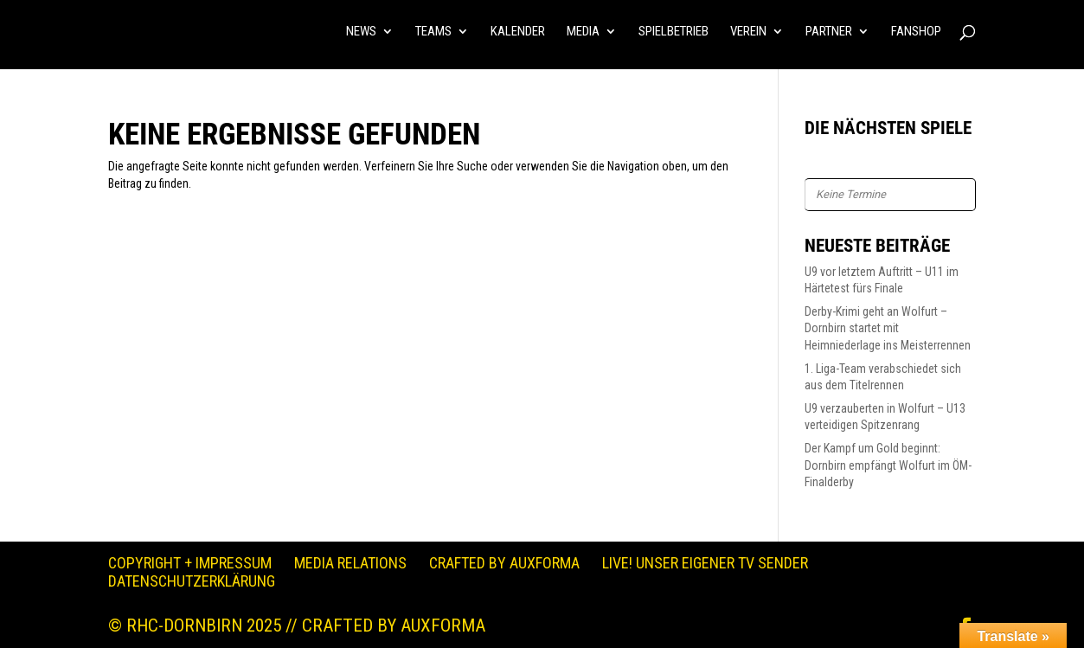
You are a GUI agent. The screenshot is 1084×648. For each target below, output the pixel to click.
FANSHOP (916, 32)
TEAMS (433, 32)
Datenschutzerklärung (191, 581)
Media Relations (350, 563)
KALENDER (518, 32)
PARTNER (828, 32)
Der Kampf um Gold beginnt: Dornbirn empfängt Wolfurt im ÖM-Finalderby (888, 465)
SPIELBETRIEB (673, 32)
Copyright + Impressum (190, 563)
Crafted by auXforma (504, 563)
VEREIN (748, 32)
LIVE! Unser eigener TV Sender (705, 563)
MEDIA (583, 32)
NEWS (361, 32)
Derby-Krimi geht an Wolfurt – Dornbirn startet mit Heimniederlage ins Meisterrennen (888, 328)
